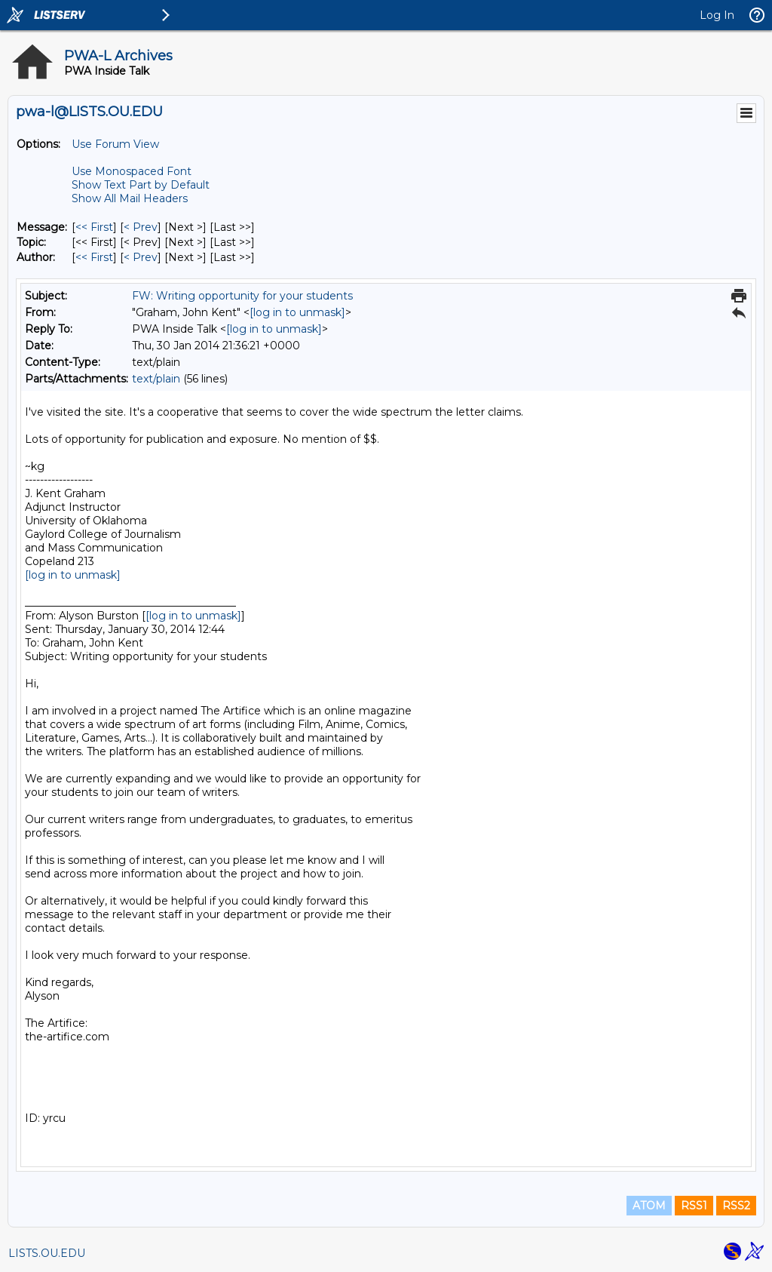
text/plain (156, 379)
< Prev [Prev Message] (141, 227)
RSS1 (694, 1205)
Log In (717, 15)
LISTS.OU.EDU (46, 1253)
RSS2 (736, 1205)
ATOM (649, 1205)
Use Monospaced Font (131, 171)
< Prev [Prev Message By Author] (141, 257)
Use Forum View (115, 144)
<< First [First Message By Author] (94, 257)
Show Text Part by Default (141, 185)
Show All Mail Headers (130, 198)
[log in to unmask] (297, 312)
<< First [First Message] (94, 227)
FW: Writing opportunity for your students (242, 296)
